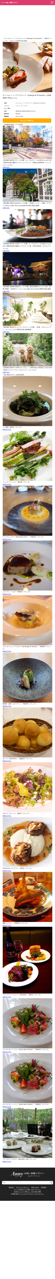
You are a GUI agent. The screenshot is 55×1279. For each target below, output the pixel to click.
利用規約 (43, 1187)
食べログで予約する (27, 120)
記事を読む (6, 167)
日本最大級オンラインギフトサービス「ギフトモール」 (27, 1194)
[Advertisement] (27, 20)
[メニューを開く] (51, 2)
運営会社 (11, 1187)
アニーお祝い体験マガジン (9, 2)
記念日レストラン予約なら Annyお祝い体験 (27, 1191)
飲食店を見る (7, 429)
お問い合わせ (35, 1187)
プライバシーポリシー (22, 1187)
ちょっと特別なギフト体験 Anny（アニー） (27, 1189)
